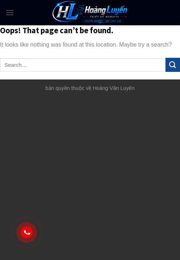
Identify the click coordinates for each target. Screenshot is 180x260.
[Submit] (173, 65)
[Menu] (9, 12)
